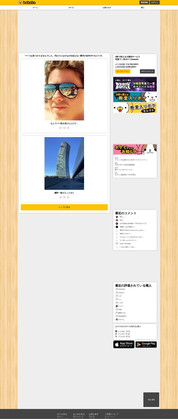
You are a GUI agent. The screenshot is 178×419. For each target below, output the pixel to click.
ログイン (154, 2)
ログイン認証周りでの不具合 (135, 174)
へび (118, 296)
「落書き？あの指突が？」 (126, 227)
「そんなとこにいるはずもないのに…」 (130, 237)
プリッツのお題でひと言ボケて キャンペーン (135, 159)
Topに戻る (151, 400)
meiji (119, 309)
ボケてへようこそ (147, 71)
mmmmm (120, 289)
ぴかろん (120, 319)
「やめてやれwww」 (124, 244)
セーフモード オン (123, 71)
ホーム (35, 8)
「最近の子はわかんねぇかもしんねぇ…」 (131, 230)
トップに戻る (64, 207)
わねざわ (120, 293)
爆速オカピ (121, 313)
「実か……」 (121, 217)
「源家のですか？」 (124, 234)
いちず (119, 303)
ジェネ (119, 306)
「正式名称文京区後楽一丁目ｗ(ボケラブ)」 (132, 223)
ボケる (71, 8)
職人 (143, 8)
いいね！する (122, 331)
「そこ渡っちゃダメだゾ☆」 (127, 240)
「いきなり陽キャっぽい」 (126, 247)
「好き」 (120, 220)
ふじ (118, 299)
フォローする (122, 334)
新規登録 (144, 2)
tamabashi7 (121, 316)
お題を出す (107, 8)
